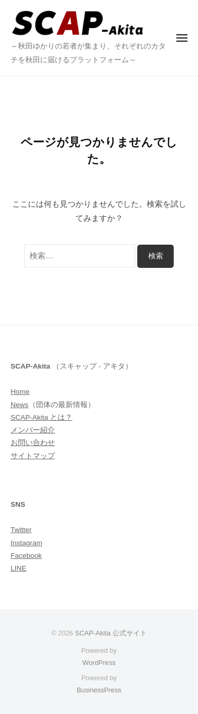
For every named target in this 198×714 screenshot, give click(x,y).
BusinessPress (99, 690)
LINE (18, 568)
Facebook (26, 555)
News (20, 405)
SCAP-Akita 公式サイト (111, 633)
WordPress (99, 663)
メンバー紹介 (33, 430)
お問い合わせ (33, 443)
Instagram (26, 543)
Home (20, 391)
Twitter (21, 530)
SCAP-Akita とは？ (41, 417)
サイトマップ (33, 456)
